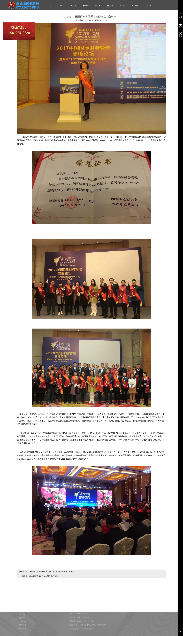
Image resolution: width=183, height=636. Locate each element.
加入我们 (135, 6)
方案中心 (122, 6)
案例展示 (86, 6)
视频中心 (110, 6)
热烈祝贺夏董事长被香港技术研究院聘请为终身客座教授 (52, 572)
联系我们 (147, 6)
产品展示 (98, 6)
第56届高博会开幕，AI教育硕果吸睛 (43, 576)
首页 (51, 6)
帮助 (180, 34)
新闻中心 (74, 6)
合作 (180, 15)
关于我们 (61, 6)
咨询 (180, 25)
